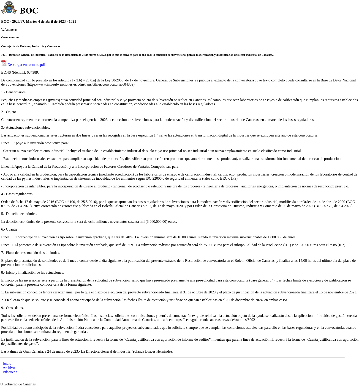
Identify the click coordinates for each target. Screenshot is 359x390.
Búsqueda (10, 372)
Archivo (9, 368)
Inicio (7, 363)
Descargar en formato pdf (26, 65)
